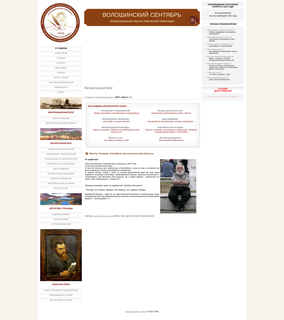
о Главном (89, 97)
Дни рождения (213, 49)
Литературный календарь (219, 56)
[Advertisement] (142, 56)
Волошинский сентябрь (136, 311)
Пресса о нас (213, 72)
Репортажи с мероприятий (219, 30)
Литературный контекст (218, 37)
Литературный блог (104, 97)
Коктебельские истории (103, 216)
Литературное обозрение (218, 44)
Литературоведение (216, 78)
